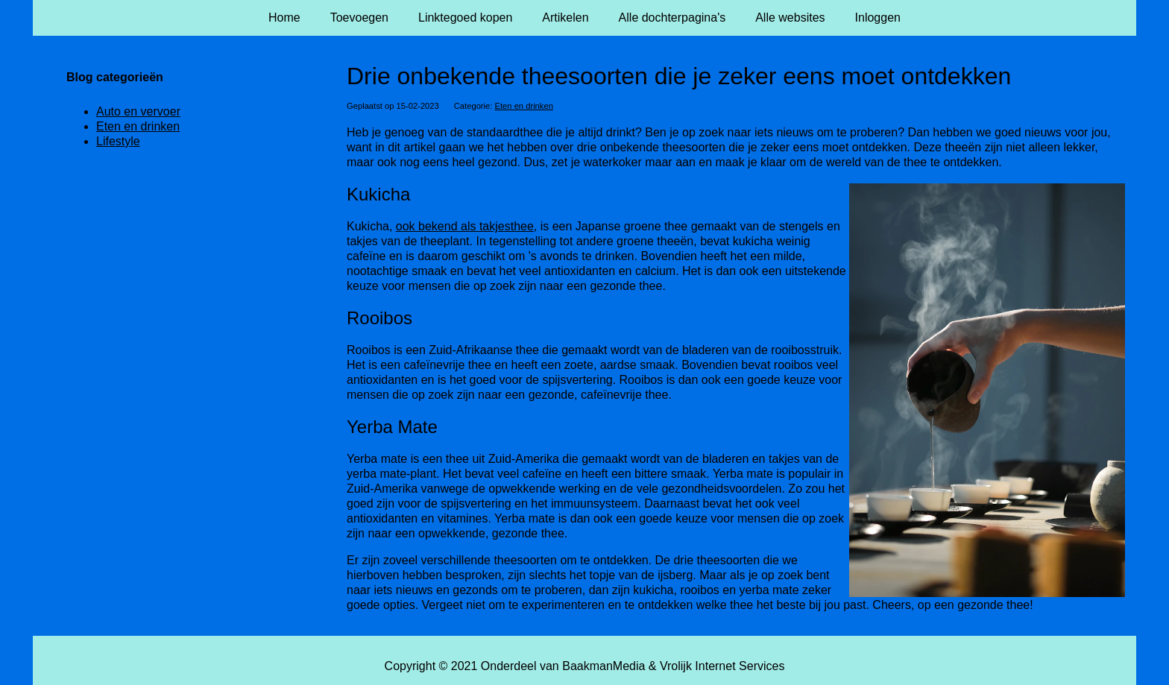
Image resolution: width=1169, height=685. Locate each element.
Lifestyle (118, 141)
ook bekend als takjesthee (465, 226)
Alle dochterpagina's (672, 17)
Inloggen (878, 17)
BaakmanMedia (603, 666)
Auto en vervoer (138, 111)
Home (284, 17)
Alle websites (790, 17)
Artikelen (565, 17)
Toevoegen (359, 17)
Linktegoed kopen (465, 17)
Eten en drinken (524, 105)
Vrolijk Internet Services (722, 666)
